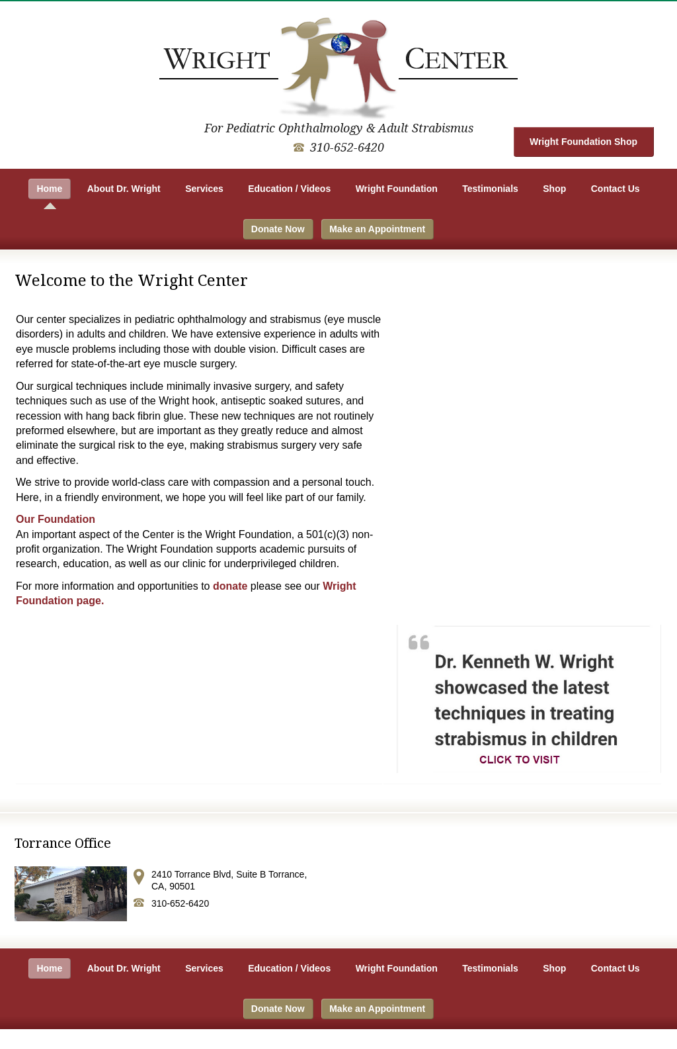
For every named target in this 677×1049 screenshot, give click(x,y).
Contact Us (615, 188)
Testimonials (490, 188)
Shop (554, 188)
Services (204, 188)
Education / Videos (289, 188)
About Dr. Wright (124, 188)
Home (49, 188)
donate (230, 586)
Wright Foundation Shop (583, 141)
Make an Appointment (377, 229)
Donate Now (278, 229)
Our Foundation (55, 519)
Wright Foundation (397, 188)
